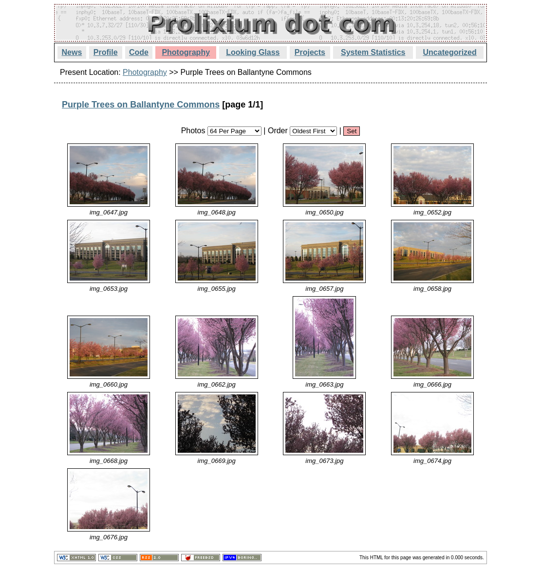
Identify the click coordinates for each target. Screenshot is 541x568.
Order (278, 130)
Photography (186, 52)
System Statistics (373, 52)
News (72, 52)
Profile (105, 52)
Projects (310, 52)
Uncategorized (450, 52)
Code (139, 52)
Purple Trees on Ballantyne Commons (141, 104)
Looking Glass (253, 52)
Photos (193, 130)
